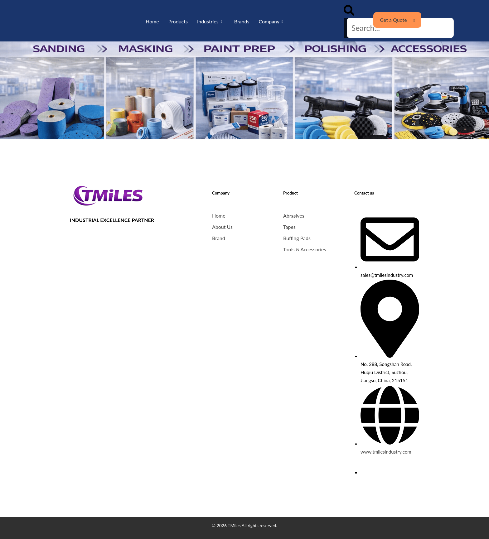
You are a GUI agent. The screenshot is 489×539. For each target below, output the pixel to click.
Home (152, 21)
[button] (349, 11)
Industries (208, 21)
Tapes (289, 227)
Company (269, 21)
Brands (241, 21)
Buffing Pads (297, 238)
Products (178, 21)
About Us (222, 227)
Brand (218, 238)
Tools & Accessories (304, 249)
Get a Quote (397, 20)
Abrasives (293, 216)
